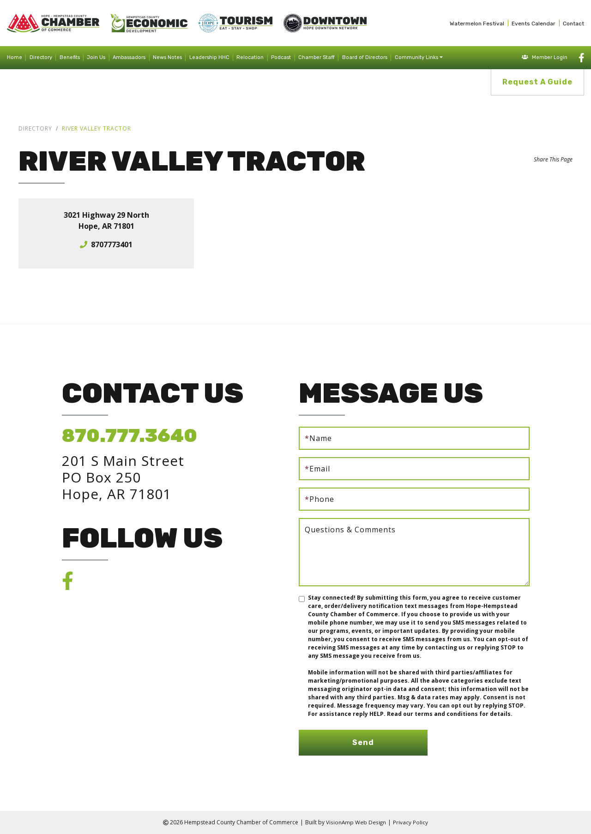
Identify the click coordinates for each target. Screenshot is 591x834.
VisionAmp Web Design (356, 822)
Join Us (96, 57)
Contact (573, 23)
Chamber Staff (316, 57)
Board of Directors (364, 57)
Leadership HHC (209, 57)
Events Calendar (533, 23)
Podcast (281, 57)
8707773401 (112, 244)
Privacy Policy (410, 822)
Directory (41, 57)
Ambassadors (129, 57)
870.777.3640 (129, 436)
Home (14, 57)
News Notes (167, 57)
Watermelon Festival (477, 23)
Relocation (250, 57)
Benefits (70, 57)
